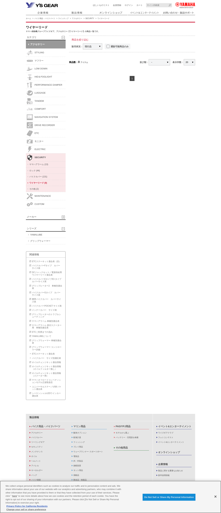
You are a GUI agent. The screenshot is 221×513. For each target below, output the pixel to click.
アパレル (35, 466)
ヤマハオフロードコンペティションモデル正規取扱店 (46, 381)
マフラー (35, 61)
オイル (34, 456)
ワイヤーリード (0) (38, 183)
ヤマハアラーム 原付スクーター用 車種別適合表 (46, 326)
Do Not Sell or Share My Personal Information (169, 497)
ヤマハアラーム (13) (38, 164)
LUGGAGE (36, 93)
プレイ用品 (78, 447)
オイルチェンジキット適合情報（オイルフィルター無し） (46, 367)
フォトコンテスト (165, 437)
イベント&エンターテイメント (174, 426)
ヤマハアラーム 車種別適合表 (45, 321)
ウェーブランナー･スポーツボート (88, 452)
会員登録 (117, 5)
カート (139, 5)
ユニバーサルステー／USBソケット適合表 (46, 387)
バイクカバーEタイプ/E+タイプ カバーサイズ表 (47, 280)
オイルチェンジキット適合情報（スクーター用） (46, 374)
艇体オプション (80, 433)
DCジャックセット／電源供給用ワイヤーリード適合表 (47, 273)
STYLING (35, 53)
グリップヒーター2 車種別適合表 (47, 287)
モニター (35, 141)
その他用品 (122, 447)
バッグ (34, 475)
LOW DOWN (37, 69)
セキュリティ (37, 447)
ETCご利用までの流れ (42, 332)
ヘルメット (36, 461)
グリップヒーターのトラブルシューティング (46, 315)
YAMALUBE (36, 234)
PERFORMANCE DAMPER (44, 85)
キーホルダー (37, 470)
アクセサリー (77, 18)
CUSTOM (35, 204)
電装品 (76, 456)
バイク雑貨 (36, 480)
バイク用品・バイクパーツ (44, 18)
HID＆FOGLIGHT (39, 77)
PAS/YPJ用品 (123, 426)
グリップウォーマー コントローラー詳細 (46, 348)
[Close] (215, 497)
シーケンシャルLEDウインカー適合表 (46, 394)
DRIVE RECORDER (41, 125)
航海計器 (77, 437)
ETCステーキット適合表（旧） (46, 261)
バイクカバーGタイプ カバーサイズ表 (46, 293)
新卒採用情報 (164, 475)
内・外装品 (78, 461)
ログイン (129, 5)
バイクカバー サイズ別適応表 (46, 358)
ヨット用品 (78, 470)
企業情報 (163, 464)
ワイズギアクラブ (165, 433)
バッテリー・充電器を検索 (127, 437)
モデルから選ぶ (122, 433)
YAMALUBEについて (41, 336)
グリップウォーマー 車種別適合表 (46, 341)
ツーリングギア (38, 442)
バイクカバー (37, 437)
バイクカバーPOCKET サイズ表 (47, 306)
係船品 (76, 475)
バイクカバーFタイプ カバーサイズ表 (46, 266)
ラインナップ (63, 18)
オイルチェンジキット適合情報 (46, 362)
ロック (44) (34, 170)
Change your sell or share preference (26, 510)
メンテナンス (37, 452)
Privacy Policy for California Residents (26, 506)
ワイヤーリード (103, 18)
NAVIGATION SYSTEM (42, 117)
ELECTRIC (36, 149)
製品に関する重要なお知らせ (170, 471)
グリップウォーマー (40, 241)
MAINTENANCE (39, 196)
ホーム (28, 18)
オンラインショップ (169, 452)
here (14, 496)
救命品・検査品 (80, 480)
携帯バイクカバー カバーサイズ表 (46, 300)
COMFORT (36, 109)
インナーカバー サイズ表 (44, 310)
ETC (33, 133)
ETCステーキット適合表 (43, 354)
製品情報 (34, 417)
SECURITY (89, 18)
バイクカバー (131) (38, 176)
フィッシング (79, 442)
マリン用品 (79, 426)
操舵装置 (77, 466)
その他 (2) (34, 189)
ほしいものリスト (101, 5)
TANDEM (35, 101)
